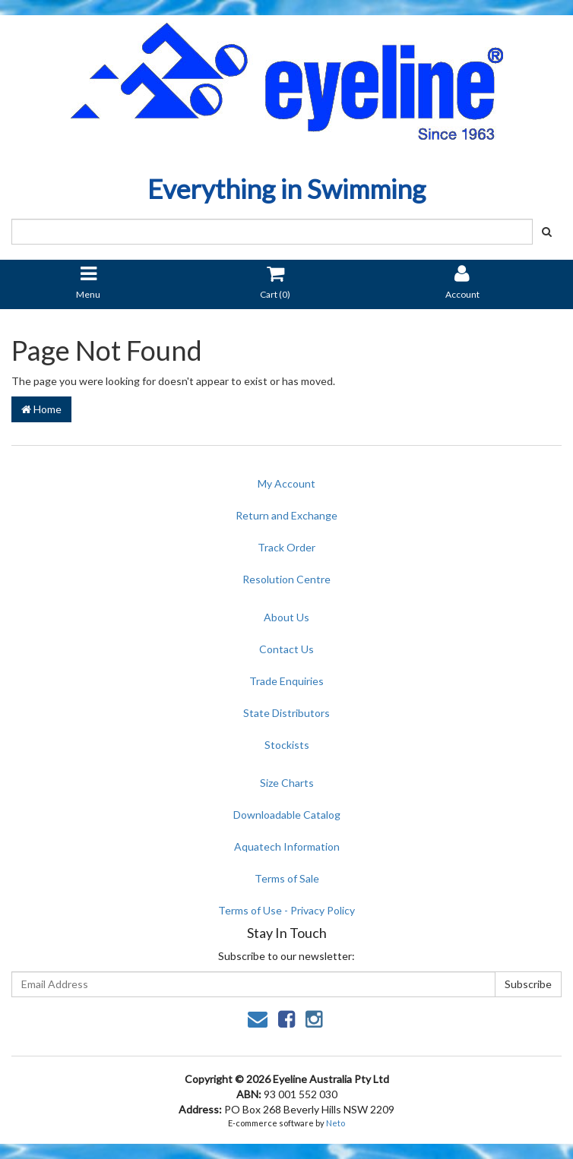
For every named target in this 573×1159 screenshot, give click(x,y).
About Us (286, 617)
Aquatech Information (287, 846)
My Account (286, 483)
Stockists (286, 744)
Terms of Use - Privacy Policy (286, 910)
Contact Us (286, 649)
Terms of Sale (287, 878)
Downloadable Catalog (286, 814)
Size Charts (287, 782)
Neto (335, 1123)
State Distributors (286, 712)
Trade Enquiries (286, 680)
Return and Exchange (286, 515)
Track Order (286, 547)
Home (41, 409)
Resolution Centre (286, 579)
